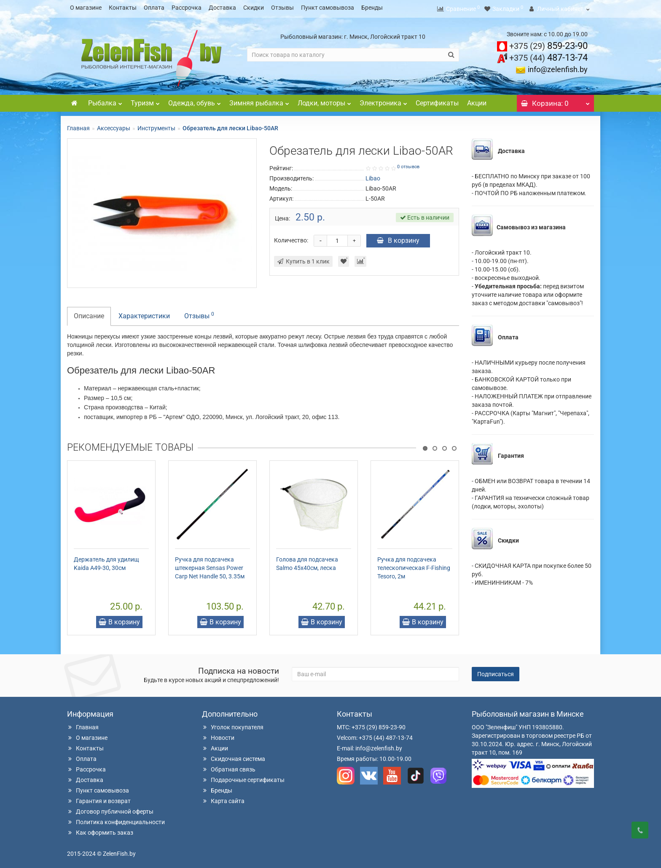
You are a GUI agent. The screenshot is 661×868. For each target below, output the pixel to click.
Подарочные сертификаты (243, 777)
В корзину (398, 238)
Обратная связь (228, 766)
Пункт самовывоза (327, 7)
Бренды (372, 7)
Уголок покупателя (232, 724)
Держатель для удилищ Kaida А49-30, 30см (106, 561)
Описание (89, 313)
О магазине (86, 7)
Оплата (154, 7)
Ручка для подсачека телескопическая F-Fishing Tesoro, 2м (413, 565)
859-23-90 (548, 43)
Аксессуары (113, 125)
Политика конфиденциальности (116, 819)
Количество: (291, 237)
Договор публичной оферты (110, 809)
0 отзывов (408, 164)
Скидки (253, 7)
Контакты (123, 7)
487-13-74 (548, 55)
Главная (78, 125)
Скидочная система (233, 756)
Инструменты (156, 125)
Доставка (222, 7)
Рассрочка (187, 7)
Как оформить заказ (100, 830)
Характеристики (144, 313)
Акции (476, 101)
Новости (218, 735)
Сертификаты (437, 101)
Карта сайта (223, 798)
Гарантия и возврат (99, 798)
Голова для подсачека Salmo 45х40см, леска (307, 561)
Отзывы (282, 7)
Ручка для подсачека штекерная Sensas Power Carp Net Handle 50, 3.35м (210, 565)
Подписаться (495, 671)
